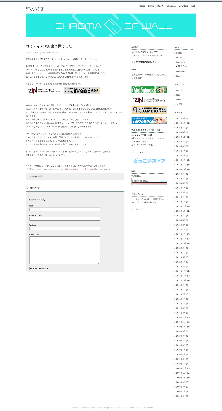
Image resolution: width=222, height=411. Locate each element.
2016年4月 (181, 132)
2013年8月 (181, 215)
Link (193, 6)
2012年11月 (181, 239)
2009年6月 (181, 396)
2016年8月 (181, 128)
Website (32, 225)
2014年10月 (181, 169)
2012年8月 (181, 248)
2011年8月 (181, 290)
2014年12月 (181, 160)
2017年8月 (181, 118)
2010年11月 (181, 322)
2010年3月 (181, 359)
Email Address (35, 215)
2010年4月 (181, 354)
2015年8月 (181, 141)
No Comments (52, 53)
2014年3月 (181, 192)
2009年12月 (181, 368)
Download (183, 6)
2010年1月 (181, 364)
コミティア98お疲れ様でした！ (51, 46)
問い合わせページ (139, 209)
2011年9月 (181, 285)
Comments (34, 235)
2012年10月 (181, 243)
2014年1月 (181, 202)
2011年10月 (181, 280)
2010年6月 (181, 345)
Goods (179, 90)
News (178, 99)
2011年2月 (181, 313)
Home (142, 6)
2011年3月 (181, 308)
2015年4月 (181, 151)
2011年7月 (181, 294)
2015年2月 (181, 155)
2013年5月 (181, 220)
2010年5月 (181, 350)
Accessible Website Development (122, 408)
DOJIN (160, 6)
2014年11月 (181, 165)
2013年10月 (181, 211)
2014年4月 (181, 188)
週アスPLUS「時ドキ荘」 (143, 145)
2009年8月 (181, 387)
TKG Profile (183, 66)
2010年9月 (181, 331)
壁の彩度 (35, 9)
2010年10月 (181, 327)
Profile (151, 6)
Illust (178, 95)
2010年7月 (181, 340)
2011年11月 (181, 276)
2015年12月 (181, 137)
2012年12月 (181, 234)
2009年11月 (181, 373)
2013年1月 (181, 229)
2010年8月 (181, 336)
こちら (154, 62)
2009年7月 (181, 391)
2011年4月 (181, 303)
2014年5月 (181, 183)
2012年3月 (181, 266)
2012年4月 (181, 262)
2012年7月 (181, 253)
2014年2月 (181, 197)
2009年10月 (181, 377)
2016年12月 (181, 123)
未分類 (40, 176)
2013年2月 (181, 225)
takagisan (171, 6)
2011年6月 (181, 299)
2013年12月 (181, 206)
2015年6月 (181, 146)
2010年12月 (181, 317)
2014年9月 (181, 174)
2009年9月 (181, 382)
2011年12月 (181, 271)
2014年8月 (181, 178)
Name (31, 206)
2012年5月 (181, 257)
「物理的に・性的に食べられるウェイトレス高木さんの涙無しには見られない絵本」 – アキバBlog (69, 169)
